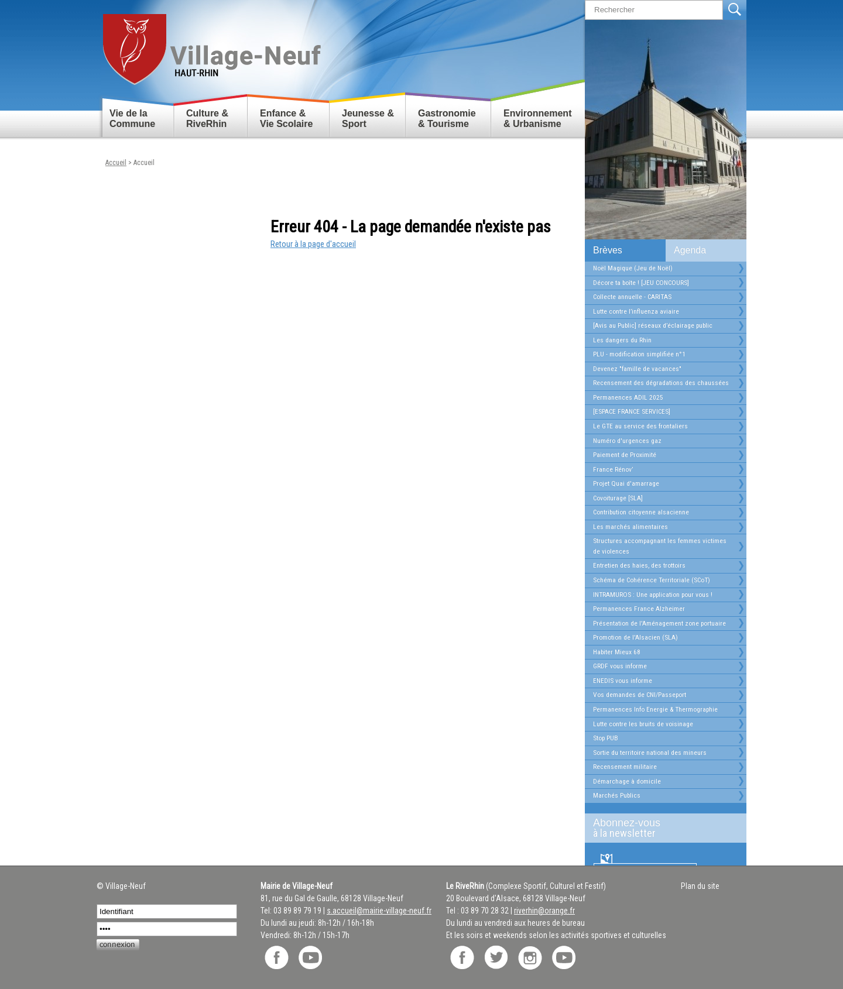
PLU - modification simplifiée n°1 (639, 354)
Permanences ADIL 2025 (628, 397)
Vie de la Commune (132, 118)
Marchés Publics (616, 795)
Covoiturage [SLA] (618, 498)
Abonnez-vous (661, 828)
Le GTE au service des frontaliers (640, 426)
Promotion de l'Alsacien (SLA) (635, 637)
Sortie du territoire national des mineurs (650, 752)
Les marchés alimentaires (630, 527)
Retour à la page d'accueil (313, 244)
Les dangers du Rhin (622, 340)
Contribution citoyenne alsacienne (641, 512)
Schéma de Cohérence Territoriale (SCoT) (651, 580)
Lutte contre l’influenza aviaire (636, 311)
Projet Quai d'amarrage (626, 483)
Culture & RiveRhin (207, 118)
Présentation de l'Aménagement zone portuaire (659, 623)
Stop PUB (605, 738)
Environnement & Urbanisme (537, 118)
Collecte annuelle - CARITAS (632, 297)
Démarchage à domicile (627, 781)
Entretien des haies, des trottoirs (639, 565)
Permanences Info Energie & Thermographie (655, 709)
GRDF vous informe (620, 666)
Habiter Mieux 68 (616, 652)
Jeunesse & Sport (368, 118)
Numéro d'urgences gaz (627, 441)
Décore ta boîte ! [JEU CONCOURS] (641, 283)
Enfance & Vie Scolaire (286, 118)
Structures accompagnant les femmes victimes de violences (660, 546)
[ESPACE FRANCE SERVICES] (631, 411)
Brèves (607, 250)
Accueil (115, 163)
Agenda (690, 250)
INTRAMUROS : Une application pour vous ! (652, 594)
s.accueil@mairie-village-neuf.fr (379, 910)
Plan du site (700, 886)
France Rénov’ (613, 469)
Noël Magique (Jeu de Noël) (633, 268)
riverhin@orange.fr (544, 910)
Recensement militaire (625, 767)
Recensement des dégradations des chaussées (661, 383)
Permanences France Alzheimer (639, 609)
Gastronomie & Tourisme (447, 118)
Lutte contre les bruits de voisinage (643, 724)
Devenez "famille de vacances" (637, 369)
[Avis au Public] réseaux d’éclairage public (652, 325)
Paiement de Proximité (624, 455)
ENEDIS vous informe (622, 680)
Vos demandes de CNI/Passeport (639, 695)
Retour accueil (211, 45)
